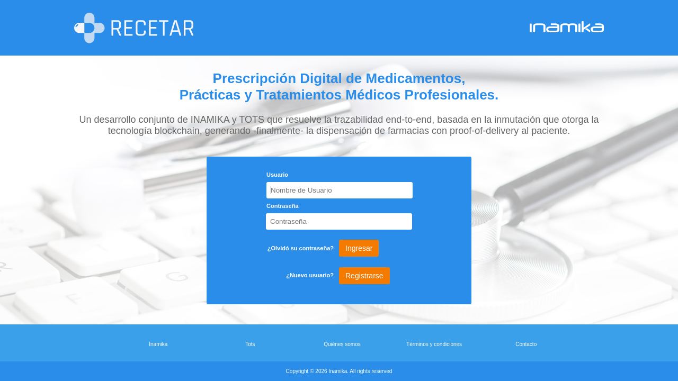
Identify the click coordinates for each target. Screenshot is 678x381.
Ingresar (358, 248)
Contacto (526, 344)
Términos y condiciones (434, 344)
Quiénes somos (342, 344)
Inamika (158, 344)
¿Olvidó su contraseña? (300, 248)
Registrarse (364, 275)
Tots (250, 344)
